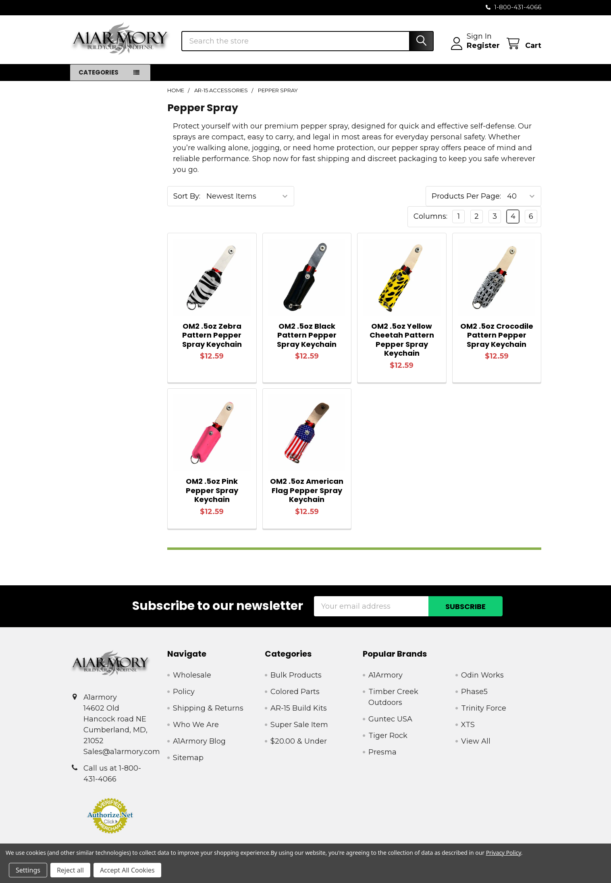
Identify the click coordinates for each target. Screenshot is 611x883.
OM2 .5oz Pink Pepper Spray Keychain (212, 490)
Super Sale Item (299, 724)
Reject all (70, 870)
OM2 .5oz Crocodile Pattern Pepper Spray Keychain (496, 335)
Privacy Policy (503, 852)
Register (483, 45)
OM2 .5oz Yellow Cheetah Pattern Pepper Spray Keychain (402, 340)
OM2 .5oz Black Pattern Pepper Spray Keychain (307, 335)
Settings (28, 870)
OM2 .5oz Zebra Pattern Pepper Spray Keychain (212, 335)
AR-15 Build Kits (298, 708)
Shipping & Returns (208, 708)
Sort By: (186, 196)
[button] (110, 816)
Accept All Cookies (127, 870)
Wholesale (192, 675)
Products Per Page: (466, 196)
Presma (382, 752)
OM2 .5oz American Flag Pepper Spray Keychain (306, 490)
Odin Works (482, 675)
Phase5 (474, 691)
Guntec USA (390, 719)
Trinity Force (483, 708)
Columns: (430, 216)
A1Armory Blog (199, 741)
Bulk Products (296, 675)
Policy (184, 691)
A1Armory (385, 675)
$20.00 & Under (298, 741)
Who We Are (196, 724)
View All (475, 741)
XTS (468, 724)
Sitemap (188, 757)
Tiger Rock (387, 735)
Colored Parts (295, 691)
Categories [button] (98, 72)
